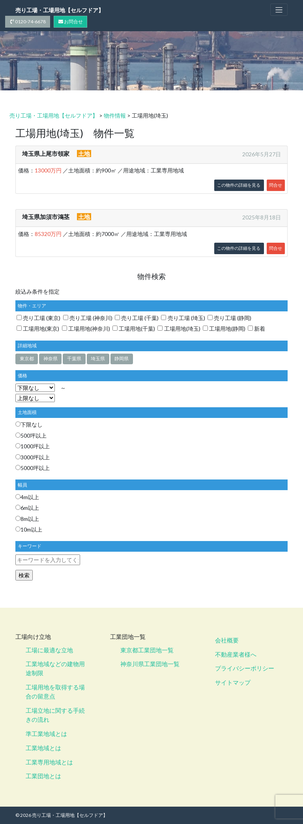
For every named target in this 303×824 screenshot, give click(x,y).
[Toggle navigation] (279, 10)
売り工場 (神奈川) (87, 318)
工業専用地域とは (49, 762)
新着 (256, 328)
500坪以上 (31, 435)
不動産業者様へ (235, 654)
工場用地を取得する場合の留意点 (55, 692)
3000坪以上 (32, 457)
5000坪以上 (32, 467)
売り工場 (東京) (38, 318)
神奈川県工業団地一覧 (150, 664)
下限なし (29, 424)
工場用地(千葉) (133, 328)
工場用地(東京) (38, 328)
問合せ (275, 185)
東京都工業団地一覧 (147, 650)
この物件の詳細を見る (238, 185)
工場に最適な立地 (49, 650)
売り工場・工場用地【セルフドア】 (59, 10)
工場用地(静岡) (224, 328)
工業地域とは (43, 747)
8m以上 (27, 518)
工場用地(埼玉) (178, 328)
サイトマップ (233, 682)
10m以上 (28, 529)
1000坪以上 (32, 446)
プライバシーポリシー (244, 668)
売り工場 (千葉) (137, 318)
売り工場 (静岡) (229, 318)
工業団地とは (43, 776)
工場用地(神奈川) (86, 328)
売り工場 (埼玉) (183, 318)
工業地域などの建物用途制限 (55, 669)
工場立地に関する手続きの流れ (55, 715)
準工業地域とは (46, 733)
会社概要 (227, 640)
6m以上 (27, 508)
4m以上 (27, 497)
